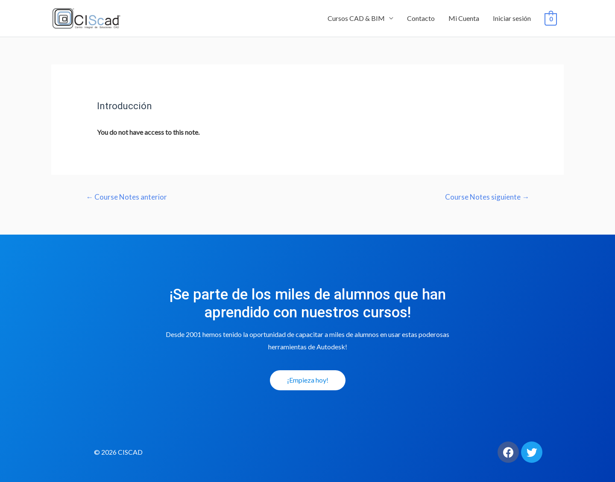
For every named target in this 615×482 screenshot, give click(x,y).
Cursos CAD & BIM (356, 18)
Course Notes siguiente (487, 196)
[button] (308, 380)
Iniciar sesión (512, 18)
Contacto (421, 18)
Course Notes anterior (126, 196)
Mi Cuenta (463, 18)
